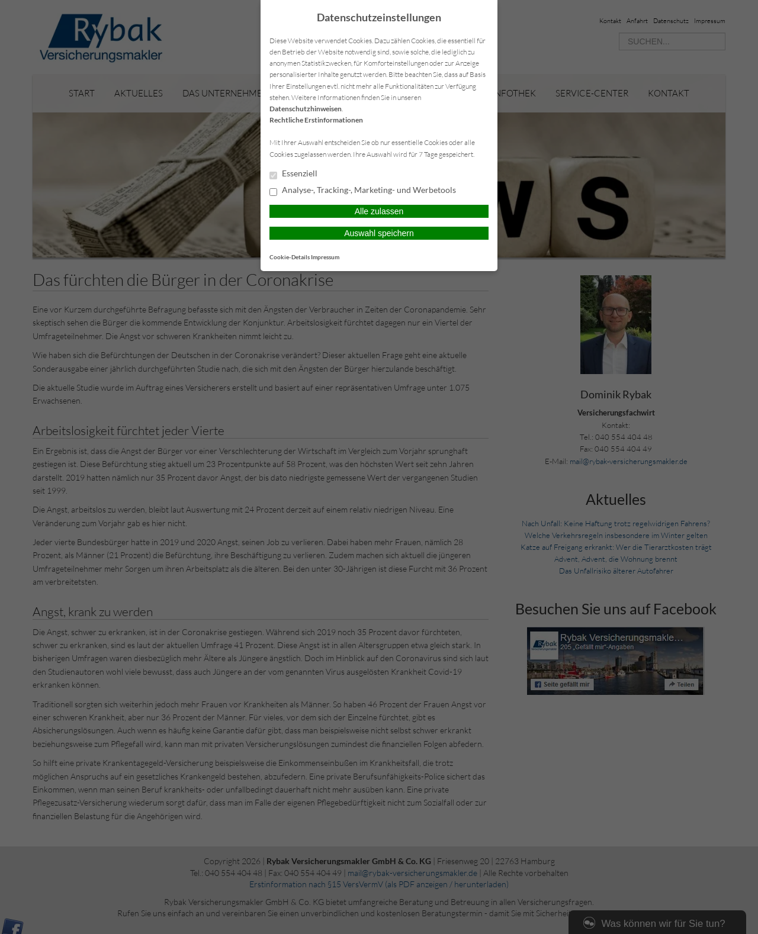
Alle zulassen (379, 211)
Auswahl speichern (379, 233)
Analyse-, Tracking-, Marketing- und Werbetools (362, 190)
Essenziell (293, 174)
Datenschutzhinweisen (305, 108)
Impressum (325, 256)
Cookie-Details (289, 256)
